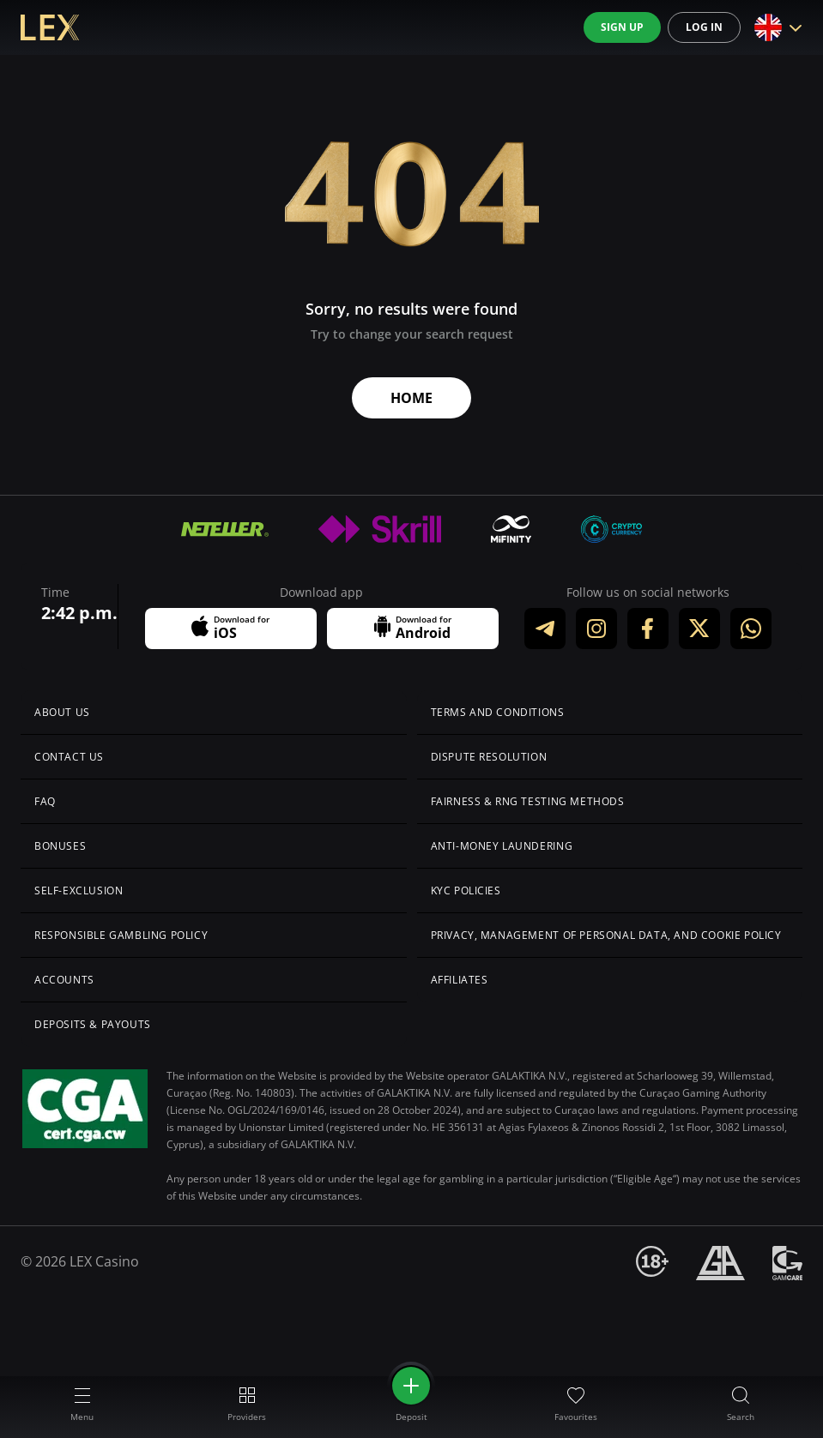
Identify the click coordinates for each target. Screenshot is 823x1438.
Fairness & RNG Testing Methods (528, 801)
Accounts (64, 979)
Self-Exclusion (78, 890)
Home (411, 397)
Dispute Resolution (489, 756)
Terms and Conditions (498, 712)
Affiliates (459, 979)
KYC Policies (466, 890)
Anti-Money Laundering (502, 846)
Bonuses (60, 846)
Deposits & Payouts (92, 1024)
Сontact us (69, 756)
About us (62, 712)
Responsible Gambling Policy (121, 935)
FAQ (45, 801)
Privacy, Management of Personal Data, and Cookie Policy (606, 935)
